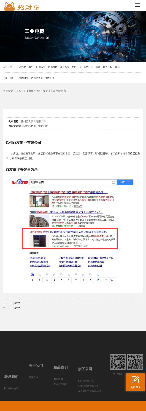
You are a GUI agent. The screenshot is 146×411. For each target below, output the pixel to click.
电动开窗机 (8, 78)
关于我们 (36, 380)
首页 (18, 90)
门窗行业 (40, 67)
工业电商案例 (31, 90)
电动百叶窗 (23, 78)
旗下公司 (85, 385)
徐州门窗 (50, 78)
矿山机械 (52, 67)
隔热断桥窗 (37, 78)
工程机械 (21, 67)
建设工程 (107, 67)
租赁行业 (88, 67)
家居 (98, 67)
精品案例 (60, 383)
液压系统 (64, 67)
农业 (31, 67)
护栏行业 (76, 67)
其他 (117, 67)
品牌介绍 (33, 391)
